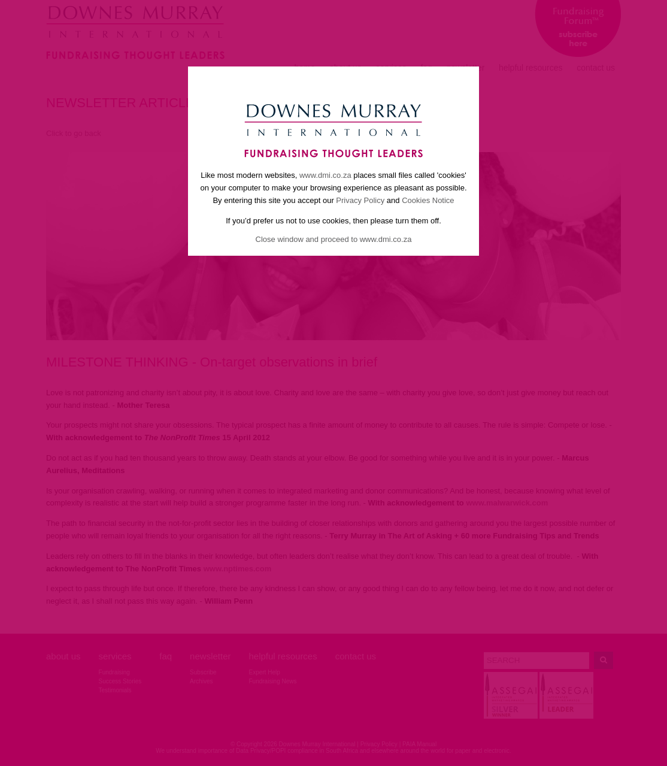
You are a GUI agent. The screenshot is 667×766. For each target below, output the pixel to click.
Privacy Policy (360, 200)
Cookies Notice (428, 200)
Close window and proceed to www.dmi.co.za (334, 239)
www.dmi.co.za (325, 175)
